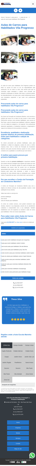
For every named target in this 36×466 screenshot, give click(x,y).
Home (18, 422)
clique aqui (19, 222)
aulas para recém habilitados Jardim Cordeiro (13, 243)
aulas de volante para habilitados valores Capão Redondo (16, 256)
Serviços (18, 438)
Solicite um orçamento (18, 228)
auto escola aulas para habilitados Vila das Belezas (15, 246)
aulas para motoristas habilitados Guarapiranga (14, 268)
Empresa (17, 427)
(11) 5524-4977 (11, 222)
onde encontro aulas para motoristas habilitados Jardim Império (18, 253)
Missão (18, 433)
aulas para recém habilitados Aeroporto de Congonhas (15, 240)
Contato (18, 443)
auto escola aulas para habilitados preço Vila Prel (14, 249)
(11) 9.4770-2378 (18, 287)
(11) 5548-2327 (18, 285)
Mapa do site (18, 449)
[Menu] (33, 3)
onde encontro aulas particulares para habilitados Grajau (16, 272)
